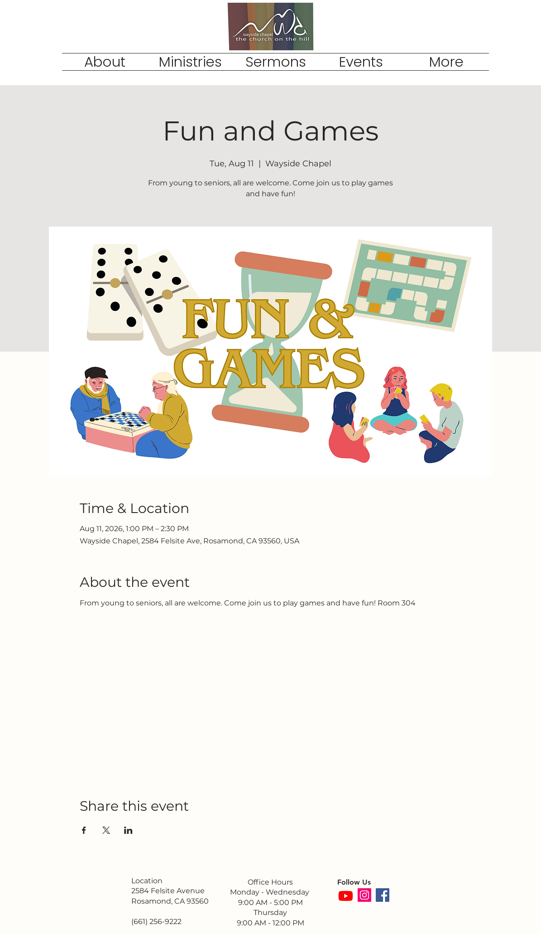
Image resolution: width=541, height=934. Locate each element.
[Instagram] (364, 895)
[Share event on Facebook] (84, 830)
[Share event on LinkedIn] (128, 830)
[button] (105, 62)
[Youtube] (345, 895)
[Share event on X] (106, 830)
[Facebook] (382, 895)
